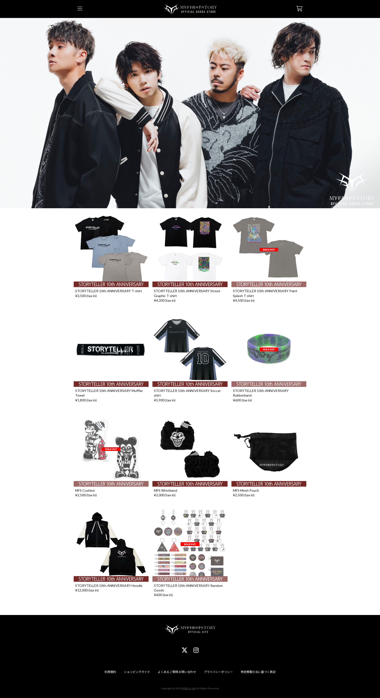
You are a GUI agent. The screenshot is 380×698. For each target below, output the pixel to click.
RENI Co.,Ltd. (189, 688)
